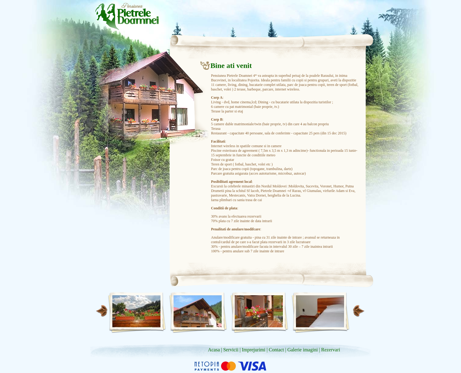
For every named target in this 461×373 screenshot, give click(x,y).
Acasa (214, 349)
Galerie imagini (302, 349)
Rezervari (330, 349)
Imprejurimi (253, 349)
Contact (276, 349)
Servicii (230, 349)
